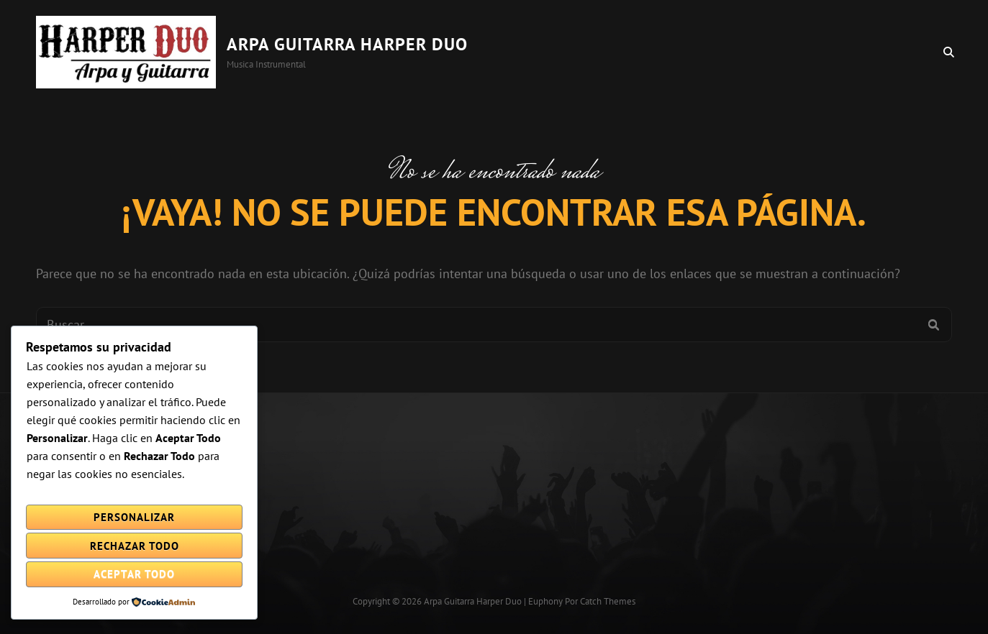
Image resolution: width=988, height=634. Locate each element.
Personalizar (134, 517)
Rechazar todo (134, 546)
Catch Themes (607, 601)
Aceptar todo (134, 574)
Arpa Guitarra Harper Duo (347, 44)
